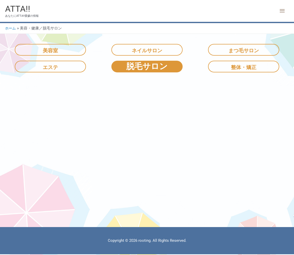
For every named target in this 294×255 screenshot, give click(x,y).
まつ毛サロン (243, 50)
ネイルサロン (147, 50)
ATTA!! (18, 9)
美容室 (50, 50)
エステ (50, 67)
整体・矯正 (243, 67)
